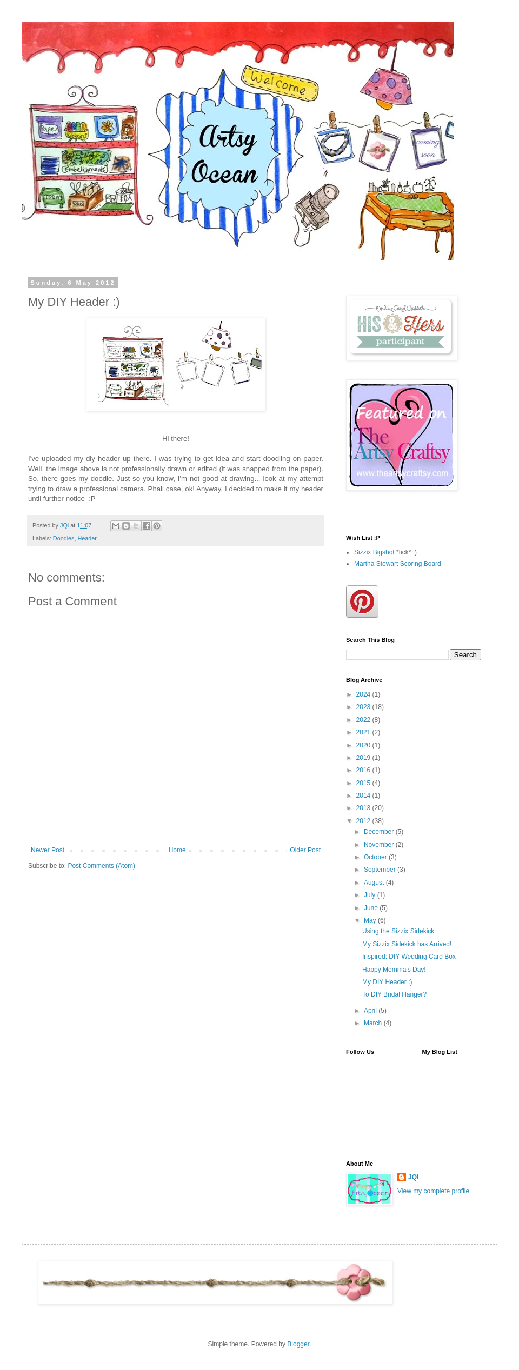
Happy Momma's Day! (394, 969)
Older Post (305, 850)
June (372, 908)
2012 (364, 821)
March (374, 1023)
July (370, 895)
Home (177, 850)
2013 (364, 808)
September (380, 869)
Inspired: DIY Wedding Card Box (409, 956)
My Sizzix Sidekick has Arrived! (406, 944)
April (371, 1010)
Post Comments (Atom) (101, 866)
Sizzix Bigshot (374, 552)
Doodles (64, 538)
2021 (364, 732)
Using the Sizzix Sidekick (398, 931)
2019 (364, 757)
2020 (364, 745)
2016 (364, 770)
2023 (364, 707)
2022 (364, 720)
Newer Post (47, 850)
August (375, 882)
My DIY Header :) (387, 982)
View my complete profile (433, 1191)
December (380, 832)
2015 (364, 783)
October (376, 857)
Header (86, 538)
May (371, 920)
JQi (413, 1177)
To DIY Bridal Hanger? (394, 994)
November (380, 844)
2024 (364, 694)
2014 (364, 795)
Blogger (298, 1344)
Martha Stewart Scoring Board (397, 563)
